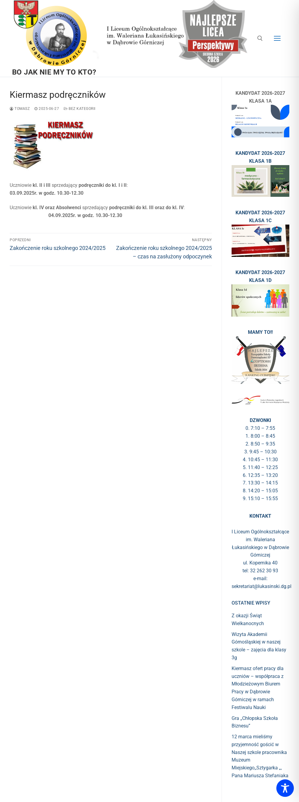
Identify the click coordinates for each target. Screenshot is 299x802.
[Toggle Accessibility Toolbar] (285, 788)
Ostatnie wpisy (251, 603)
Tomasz (20, 109)
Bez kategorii (80, 109)
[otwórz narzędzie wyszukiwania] (260, 38)
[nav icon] (277, 38)
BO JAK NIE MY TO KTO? (54, 72)
